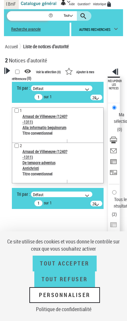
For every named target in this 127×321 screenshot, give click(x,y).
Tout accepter (64, 263)
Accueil (11, 46)
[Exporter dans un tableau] (113, 164)
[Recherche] (27, 16)
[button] (51, 16)
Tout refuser (64, 279)
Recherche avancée (26, 29)
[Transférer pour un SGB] (113, 175)
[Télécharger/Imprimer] (113, 142)
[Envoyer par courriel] (113, 153)
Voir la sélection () (48, 71)
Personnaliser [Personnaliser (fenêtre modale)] (64, 295)
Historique (100, 4)
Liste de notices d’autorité (46, 46)
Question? (84, 4)
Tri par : (23, 88)
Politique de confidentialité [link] (63, 309)
